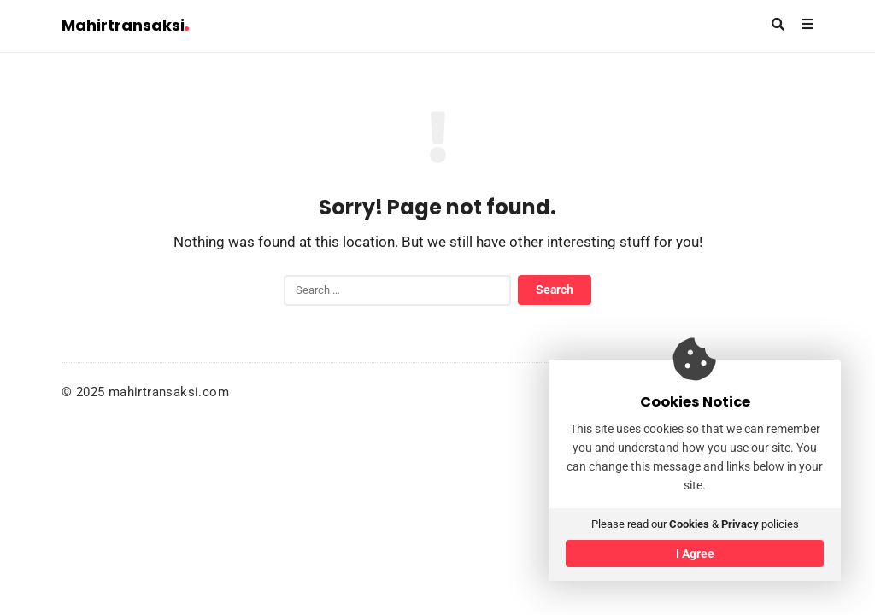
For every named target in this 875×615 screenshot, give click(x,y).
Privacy (740, 524)
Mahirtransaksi (125, 25)
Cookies (689, 524)
